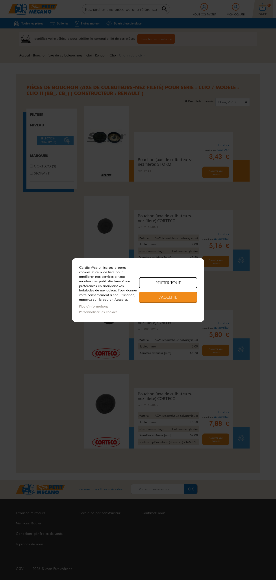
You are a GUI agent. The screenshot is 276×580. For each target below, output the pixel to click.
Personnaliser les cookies (98, 312)
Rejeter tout (168, 282)
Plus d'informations (93, 306)
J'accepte (168, 297)
